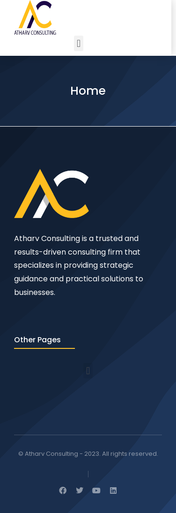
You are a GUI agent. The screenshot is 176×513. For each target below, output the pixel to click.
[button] (78, 43)
